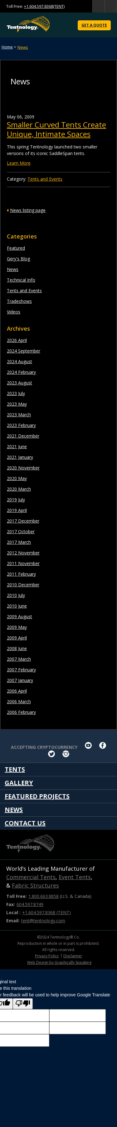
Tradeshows (19, 301)
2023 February (21, 425)
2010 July (16, 595)
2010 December (23, 585)
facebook (102, 745)
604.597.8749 (30, 904)
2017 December (23, 521)
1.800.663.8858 (43, 896)
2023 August (19, 383)
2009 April (17, 638)
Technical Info (21, 280)
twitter (51, 753)
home (111, 6)
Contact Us (25, 823)
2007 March (19, 659)
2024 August (19, 361)
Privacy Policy (47, 956)
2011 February (21, 574)
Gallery (19, 783)
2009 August (19, 616)
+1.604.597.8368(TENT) (44, 6)
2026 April (17, 340)
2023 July (16, 393)
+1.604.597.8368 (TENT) (46, 912)
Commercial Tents (31, 877)
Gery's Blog (18, 259)
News (22, 47)
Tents (15, 769)
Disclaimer (72, 956)
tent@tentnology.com (43, 921)
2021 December (23, 436)
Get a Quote (94, 25)
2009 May (17, 627)
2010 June (17, 606)
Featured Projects (37, 796)
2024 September (23, 351)
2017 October (21, 531)
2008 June (17, 648)
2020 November (23, 468)
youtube (88, 745)
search (99, 6)
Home (7, 47)
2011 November (23, 563)
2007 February (21, 670)
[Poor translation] (23, 1003)
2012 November (23, 553)
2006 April (17, 691)
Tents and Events (24, 290)
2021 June (17, 446)
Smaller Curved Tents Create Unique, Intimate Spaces (56, 129)
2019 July (16, 500)
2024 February (21, 372)
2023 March (19, 415)
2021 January (20, 457)
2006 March (19, 701)
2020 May (17, 478)
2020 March (19, 489)
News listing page (28, 210)
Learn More (19, 163)
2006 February (21, 712)
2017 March (19, 542)
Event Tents (75, 877)
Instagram (65, 753)
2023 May (17, 404)
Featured (16, 248)
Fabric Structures (35, 885)
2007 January (20, 680)
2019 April (17, 510)
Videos (13, 312)
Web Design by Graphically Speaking (59, 962)
